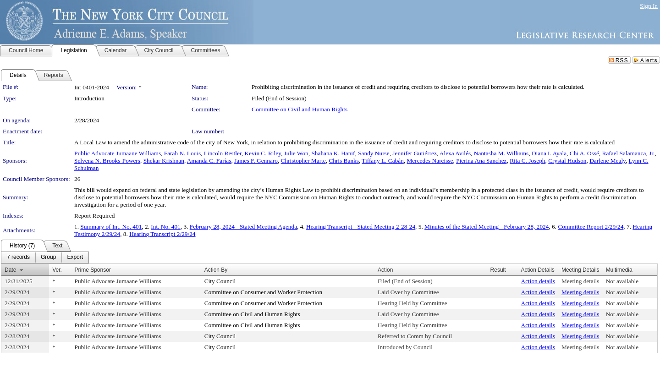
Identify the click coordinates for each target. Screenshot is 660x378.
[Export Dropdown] (74, 257)
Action (385, 270)
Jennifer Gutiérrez (414, 153)
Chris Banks (344, 160)
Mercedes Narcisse (430, 160)
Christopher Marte (303, 160)
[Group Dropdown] (48, 257)
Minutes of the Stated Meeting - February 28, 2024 (486, 226)
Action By (216, 270)
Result (498, 270)
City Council (220, 281)
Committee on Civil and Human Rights (299, 109)
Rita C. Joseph (527, 160)
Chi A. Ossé (584, 153)
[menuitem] (18, 257)
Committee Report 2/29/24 (590, 226)
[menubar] (45, 257)
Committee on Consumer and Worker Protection (263, 292)
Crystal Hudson (567, 160)
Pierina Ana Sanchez (481, 160)
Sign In (649, 5)
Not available (622, 281)
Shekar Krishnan (163, 160)
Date (10, 270)
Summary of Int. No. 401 (111, 226)
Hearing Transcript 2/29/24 (162, 233)
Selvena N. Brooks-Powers (107, 160)
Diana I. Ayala (549, 153)
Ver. (57, 270)
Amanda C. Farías (209, 160)
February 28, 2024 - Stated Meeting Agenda (243, 226)
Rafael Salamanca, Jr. (628, 153)
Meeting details (580, 281)
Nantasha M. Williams (501, 153)
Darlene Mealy (607, 160)
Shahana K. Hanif (333, 153)
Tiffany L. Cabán (382, 160)
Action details (538, 281)
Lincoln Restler (223, 153)
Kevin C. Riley (262, 153)
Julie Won (296, 153)
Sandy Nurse (373, 153)
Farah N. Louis (182, 153)
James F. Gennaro (256, 160)
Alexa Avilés (455, 153)
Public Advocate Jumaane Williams (117, 153)
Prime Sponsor (93, 270)
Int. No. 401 (165, 226)
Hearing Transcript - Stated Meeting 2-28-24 (360, 226)
